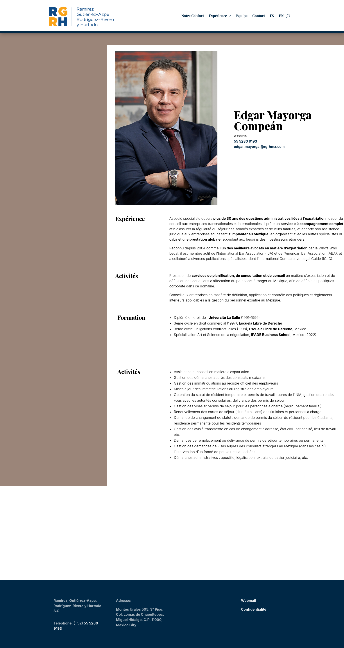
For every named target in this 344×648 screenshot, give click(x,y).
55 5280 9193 (245, 140)
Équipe (241, 16)
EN (281, 16)
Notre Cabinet (192, 16)
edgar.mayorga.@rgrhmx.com (259, 145)
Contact (258, 16)
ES (272, 16)
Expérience (218, 16)
